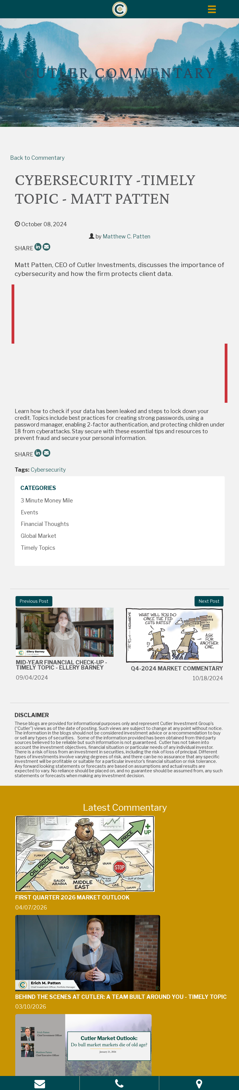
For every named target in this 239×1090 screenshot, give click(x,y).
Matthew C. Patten (126, 236)
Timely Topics (38, 548)
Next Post (209, 601)
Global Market (38, 536)
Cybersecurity (48, 469)
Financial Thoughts (45, 524)
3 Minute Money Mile (47, 500)
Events (29, 512)
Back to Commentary (37, 158)
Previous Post (33, 601)
